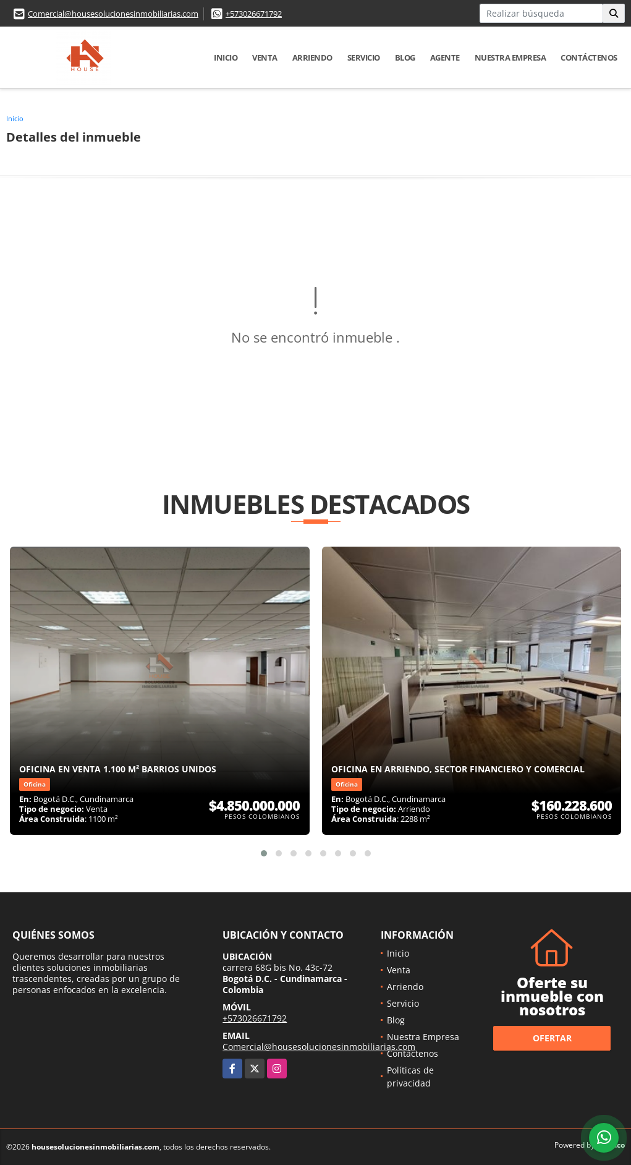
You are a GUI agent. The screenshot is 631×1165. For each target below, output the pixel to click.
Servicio (363, 57)
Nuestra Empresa (510, 57)
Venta (264, 57)
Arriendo (312, 57)
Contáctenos (589, 57)
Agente (445, 57)
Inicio (225, 57)
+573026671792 (254, 13)
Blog (405, 57)
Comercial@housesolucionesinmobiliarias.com (113, 13)
